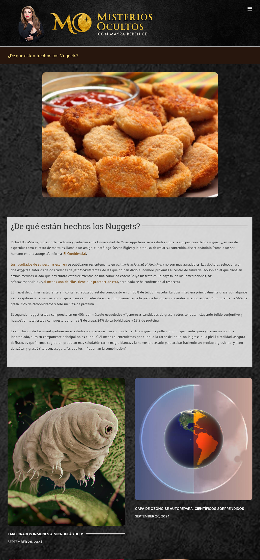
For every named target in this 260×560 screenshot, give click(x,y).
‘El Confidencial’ (74, 253)
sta (116, 282)
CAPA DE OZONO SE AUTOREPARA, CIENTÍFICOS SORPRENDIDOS (189, 508)
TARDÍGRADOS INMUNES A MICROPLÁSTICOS (46, 534)
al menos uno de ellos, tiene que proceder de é (79, 282)
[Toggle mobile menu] (250, 8)
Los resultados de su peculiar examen (39, 264)
